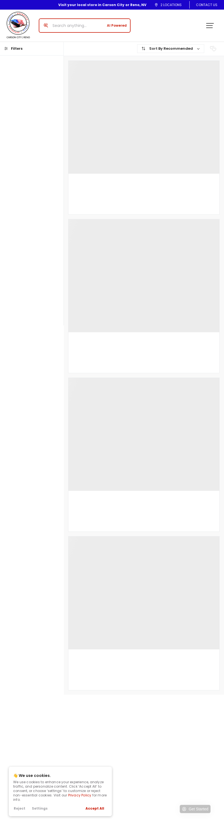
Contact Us (206, 4)
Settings (40, 808)
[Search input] (84, 25)
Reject (19, 808)
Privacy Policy (80, 795)
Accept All (94, 808)
